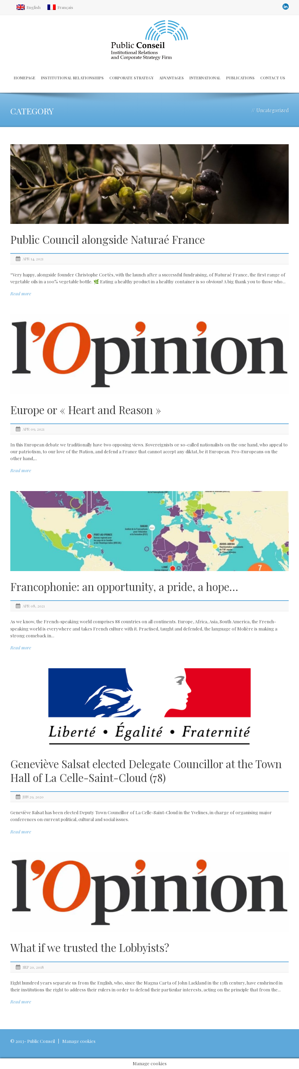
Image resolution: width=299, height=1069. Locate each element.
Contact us (272, 77)
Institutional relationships (72, 77)
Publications (240, 77)
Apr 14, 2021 (33, 258)
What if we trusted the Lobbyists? (89, 947)
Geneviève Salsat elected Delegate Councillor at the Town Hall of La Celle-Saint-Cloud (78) (146, 771)
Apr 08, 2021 (34, 606)
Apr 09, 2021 (33, 429)
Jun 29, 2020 (33, 796)
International (205, 77)
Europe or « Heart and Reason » (85, 409)
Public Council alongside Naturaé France (107, 239)
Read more (20, 293)
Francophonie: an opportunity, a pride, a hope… (124, 586)
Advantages (171, 77)
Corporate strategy (131, 77)
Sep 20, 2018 (33, 967)
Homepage (24, 77)
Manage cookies (79, 1041)
